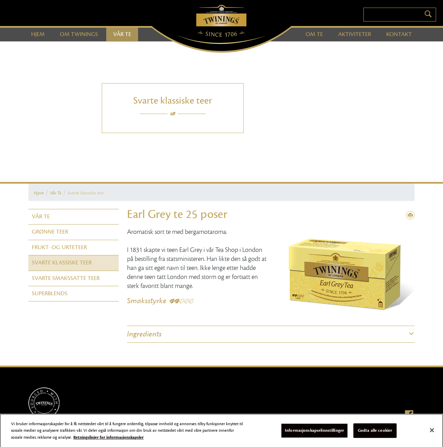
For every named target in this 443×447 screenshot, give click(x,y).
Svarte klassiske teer (86, 193)
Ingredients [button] (144, 334)
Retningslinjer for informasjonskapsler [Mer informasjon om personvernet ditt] (108, 439)
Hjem (39, 193)
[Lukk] (432, 432)
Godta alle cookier (375, 432)
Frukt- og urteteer (59, 247)
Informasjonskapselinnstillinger (314, 432)
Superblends (49, 293)
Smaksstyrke (146, 301)
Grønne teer (50, 232)
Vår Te (56, 193)
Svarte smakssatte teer (66, 278)
